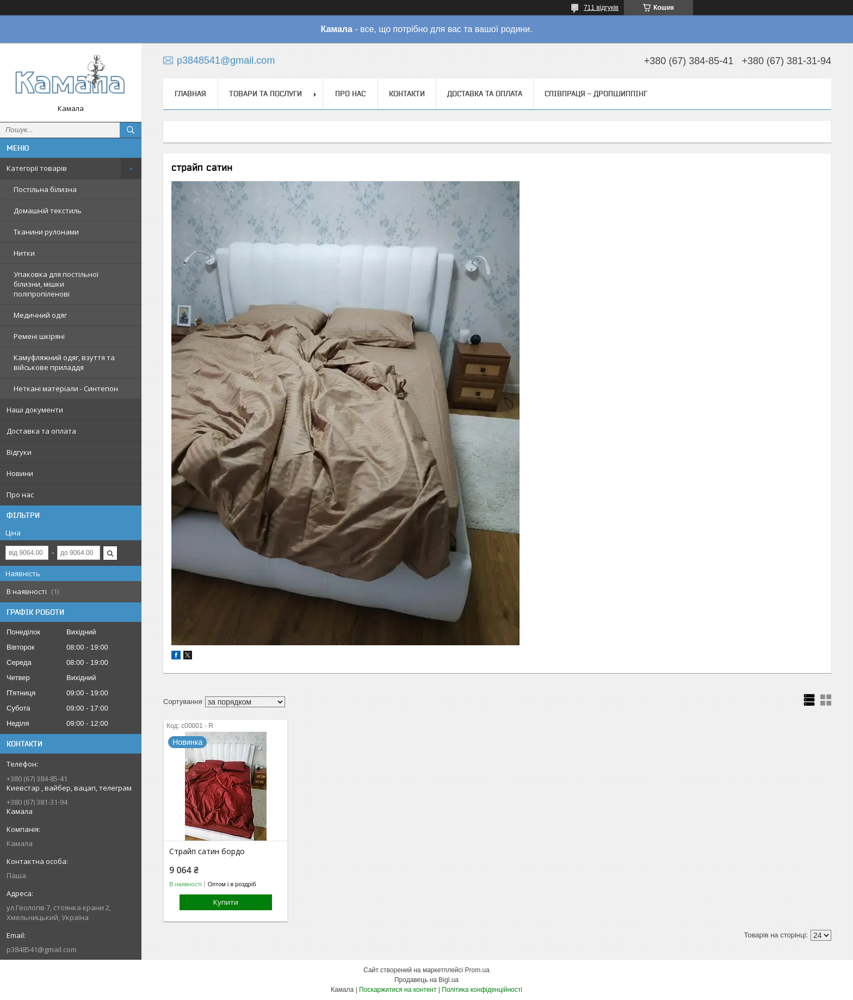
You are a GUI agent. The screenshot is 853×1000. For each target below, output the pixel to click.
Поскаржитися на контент (397, 989)
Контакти (407, 93)
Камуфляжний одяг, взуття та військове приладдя (64, 362)
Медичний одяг (40, 315)
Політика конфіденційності (482, 989)
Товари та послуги (265, 93)
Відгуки (19, 452)
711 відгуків (601, 7)
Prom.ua (477, 970)
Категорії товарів (37, 168)
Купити (225, 902)
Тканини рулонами (46, 232)
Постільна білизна (45, 189)
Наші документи (35, 410)
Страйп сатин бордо (207, 851)
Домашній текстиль (48, 210)
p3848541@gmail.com (42, 949)
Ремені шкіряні (39, 336)
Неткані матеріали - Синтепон (66, 388)
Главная (190, 93)
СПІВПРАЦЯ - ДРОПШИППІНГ (596, 93)
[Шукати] (130, 130)
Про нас (20, 494)
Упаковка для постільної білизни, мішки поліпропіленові (56, 284)
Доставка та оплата (41, 431)
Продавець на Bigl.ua (426, 980)
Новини (20, 473)
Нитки (24, 253)
